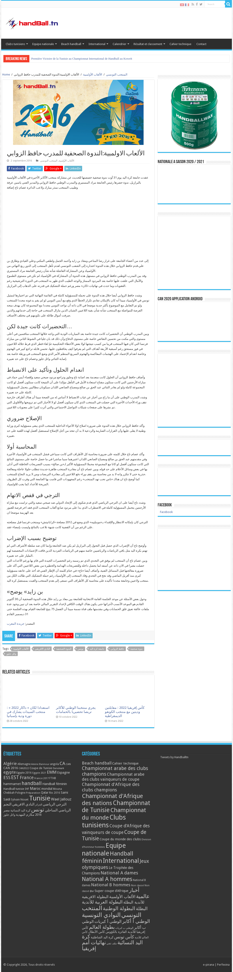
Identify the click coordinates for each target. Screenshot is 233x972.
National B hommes (110, 884)
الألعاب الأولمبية (92, 74)
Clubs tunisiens (15, 44)
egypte (9, 772)
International (97, 44)
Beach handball (71, 44)
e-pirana (208, 964)
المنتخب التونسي (116, 74)
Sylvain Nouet (19, 799)
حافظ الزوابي (117, 648)
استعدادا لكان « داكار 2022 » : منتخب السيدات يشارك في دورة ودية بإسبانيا (28, 712)
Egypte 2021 (39, 772)
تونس (81, 648)
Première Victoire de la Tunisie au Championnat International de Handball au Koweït (81, 58)
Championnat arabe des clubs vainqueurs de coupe (113, 777)
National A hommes (107, 879)
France (27, 777)
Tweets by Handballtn (174, 757)
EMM (51, 772)
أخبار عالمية (139, 893)
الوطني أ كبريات (108, 921)
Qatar (44, 792)
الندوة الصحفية (63, 648)
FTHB (52, 778)
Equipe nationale (43, 44)
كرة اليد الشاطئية (102, 937)
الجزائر (38, 804)
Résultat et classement (148, 44)
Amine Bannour (40, 764)
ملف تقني (111, 943)
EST (15, 777)
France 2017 (41, 778)
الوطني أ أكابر (136, 921)
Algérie (10, 763)
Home (6, 74)
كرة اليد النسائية (20, 810)
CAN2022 (24, 768)
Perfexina (223, 964)
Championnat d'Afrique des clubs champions (110, 787)
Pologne (20, 792)
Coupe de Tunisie (41, 768)
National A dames (119, 873)
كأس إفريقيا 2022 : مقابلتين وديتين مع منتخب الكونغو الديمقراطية (124, 712)
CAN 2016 (10, 768)
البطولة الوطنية (119, 908)
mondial (46, 788)
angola (54, 764)
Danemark (58, 768)
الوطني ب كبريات (124, 928)
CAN (68, 764)
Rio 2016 (54, 792)
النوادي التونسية (101, 914)
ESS (6, 777)
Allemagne (24, 764)
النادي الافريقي (42, 648)
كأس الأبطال (96, 932)
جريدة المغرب (15, 623)
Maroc (35, 788)
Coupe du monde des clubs (120, 839)
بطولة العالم (102, 927)
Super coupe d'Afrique (111, 891)
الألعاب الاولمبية (21, 648)
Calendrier (119, 44)
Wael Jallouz (61, 799)
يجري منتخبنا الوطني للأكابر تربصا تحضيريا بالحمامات (76, 710)
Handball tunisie (13, 788)
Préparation (33, 792)
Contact (201, 44)
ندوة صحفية (136, 648)
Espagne (63, 772)
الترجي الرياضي (54, 804)
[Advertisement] (78, 226)
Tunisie (39, 798)
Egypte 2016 (24, 772)
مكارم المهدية (25, 814)
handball (32, 783)
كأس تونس (124, 936)
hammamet (12, 784)
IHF (27, 788)
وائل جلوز (11, 653)
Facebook (165, 505)
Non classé (137, 885)
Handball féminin (54, 784)
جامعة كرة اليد (97, 648)
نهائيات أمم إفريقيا (94, 945)
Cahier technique (180, 44)
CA (62, 763)
